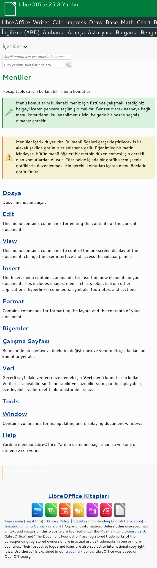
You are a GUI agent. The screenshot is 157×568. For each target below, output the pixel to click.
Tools (10, 401)
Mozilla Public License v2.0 (122, 531)
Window (14, 414)
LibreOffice (15, 22)
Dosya (11, 193)
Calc (57, 22)
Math (127, 22)
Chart (143, 22)
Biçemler (15, 328)
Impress (76, 22)
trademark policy (79, 551)
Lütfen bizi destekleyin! (27, 471)
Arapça (76, 32)
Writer (41, 22)
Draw (96, 22)
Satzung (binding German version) (33, 526)
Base (112, 22)
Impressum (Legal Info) (24, 521)
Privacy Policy (58, 521)
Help (9, 435)
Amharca (54, 32)
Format (13, 301)
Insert (11, 268)
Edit (8, 214)
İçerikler (11, 46)
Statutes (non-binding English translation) (108, 521)
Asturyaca (100, 32)
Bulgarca (126, 32)
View (9, 241)
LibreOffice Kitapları (78, 496)
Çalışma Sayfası (25, 341)
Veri (8, 368)
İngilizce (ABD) (20, 32)
